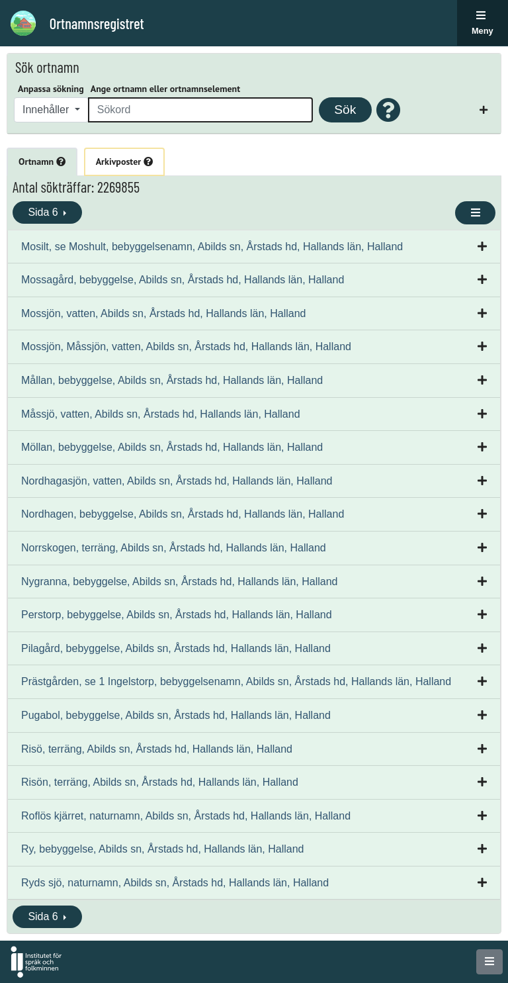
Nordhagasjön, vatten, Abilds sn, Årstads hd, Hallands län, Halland (177, 481)
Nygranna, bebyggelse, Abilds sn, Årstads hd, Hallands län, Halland (179, 581)
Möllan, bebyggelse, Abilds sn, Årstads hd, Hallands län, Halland (172, 447)
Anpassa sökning (51, 89)
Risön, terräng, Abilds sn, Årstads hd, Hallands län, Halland (159, 782)
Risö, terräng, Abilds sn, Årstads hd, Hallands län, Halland (156, 749)
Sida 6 (44, 212)
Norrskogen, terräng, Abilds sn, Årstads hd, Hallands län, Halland (173, 547)
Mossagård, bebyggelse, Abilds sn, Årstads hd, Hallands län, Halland (182, 279)
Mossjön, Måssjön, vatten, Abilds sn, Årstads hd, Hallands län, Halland (186, 346)
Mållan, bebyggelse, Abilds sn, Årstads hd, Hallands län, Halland (172, 380)
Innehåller (47, 109)
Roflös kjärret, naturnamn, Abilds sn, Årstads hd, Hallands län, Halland (186, 815)
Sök (345, 110)
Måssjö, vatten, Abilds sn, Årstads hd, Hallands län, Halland (160, 414)
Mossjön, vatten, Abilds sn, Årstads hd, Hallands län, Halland (163, 313)
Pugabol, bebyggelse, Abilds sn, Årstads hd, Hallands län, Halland (176, 715)
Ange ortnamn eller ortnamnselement (165, 89)
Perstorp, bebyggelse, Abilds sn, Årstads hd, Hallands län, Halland (176, 614)
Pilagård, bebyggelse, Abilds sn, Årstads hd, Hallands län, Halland (176, 648)
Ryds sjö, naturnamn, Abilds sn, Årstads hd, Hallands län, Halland (175, 882)
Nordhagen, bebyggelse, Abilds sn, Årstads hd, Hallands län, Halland (182, 514)
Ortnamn (42, 161)
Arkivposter (124, 161)
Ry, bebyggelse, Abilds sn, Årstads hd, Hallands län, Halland (162, 849)
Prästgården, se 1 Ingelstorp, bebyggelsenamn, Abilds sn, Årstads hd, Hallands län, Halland (236, 681)
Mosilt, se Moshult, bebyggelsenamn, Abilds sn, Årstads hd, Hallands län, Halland (212, 246)
